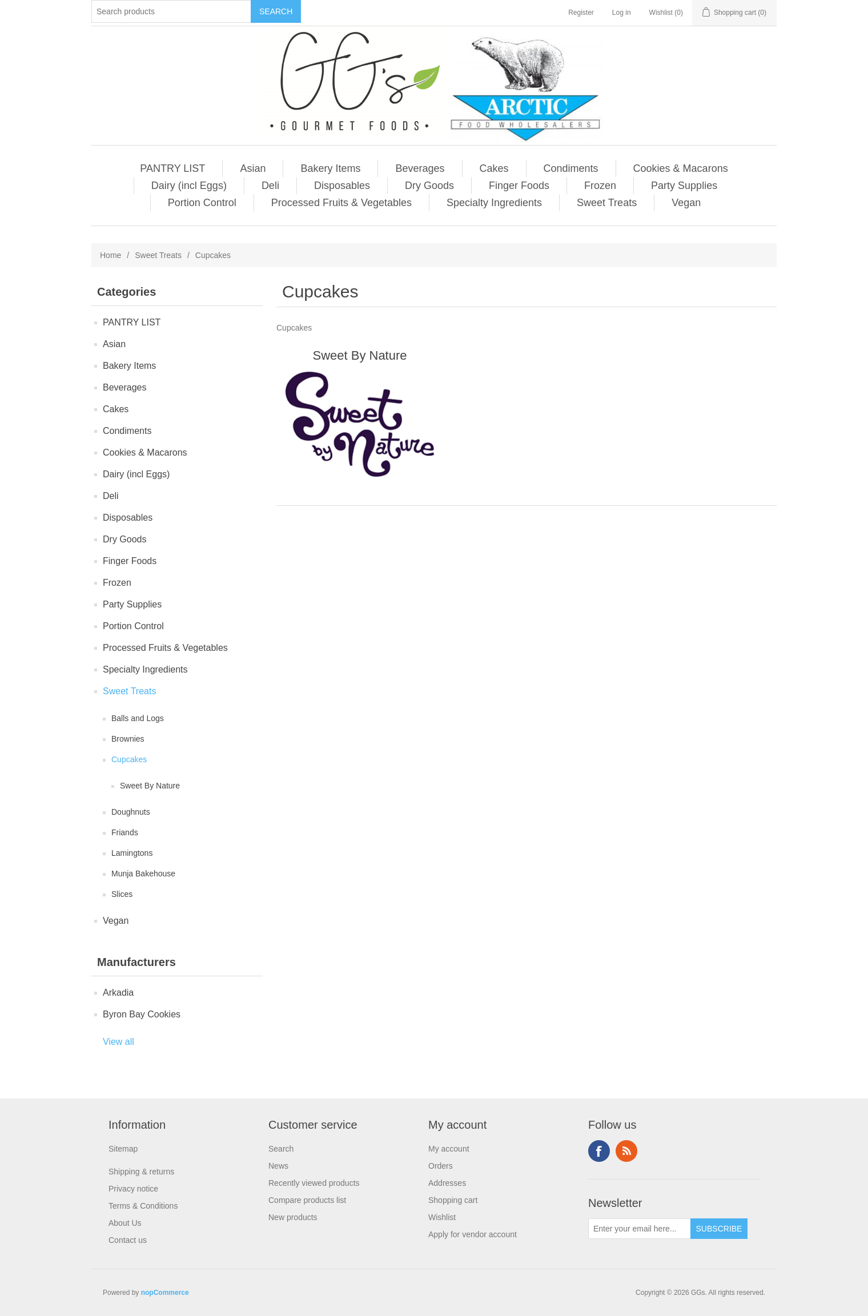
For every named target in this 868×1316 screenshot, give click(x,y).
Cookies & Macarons (680, 168)
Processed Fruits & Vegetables (341, 202)
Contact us (127, 1240)
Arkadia (118, 992)
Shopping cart (452, 1200)
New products (293, 1217)
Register (581, 13)
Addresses (447, 1183)
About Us (125, 1223)
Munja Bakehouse (143, 873)
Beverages (419, 168)
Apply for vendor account (472, 1234)
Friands (124, 832)
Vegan (686, 202)
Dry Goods (429, 185)
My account (448, 1148)
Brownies (127, 738)
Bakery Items (330, 168)
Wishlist (442, 1217)
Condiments (571, 168)
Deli (270, 185)
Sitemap (123, 1148)
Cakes (494, 168)
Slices (121, 894)
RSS (626, 1151)
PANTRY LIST (172, 168)
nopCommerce (165, 1293)
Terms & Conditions (143, 1205)
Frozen (600, 185)
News (278, 1165)
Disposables (342, 185)
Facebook (599, 1151)
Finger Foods (519, 185)
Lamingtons (131, 853)
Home (110, 255)
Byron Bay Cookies (141, 1014)
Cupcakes (129, 759)
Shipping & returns (141, 1171)
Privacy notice (133, 1188)
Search (281, 1148)
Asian (253, 168)
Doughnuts (130, 811)
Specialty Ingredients (494, 202)
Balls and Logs (137, 718)
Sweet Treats (607, 202)
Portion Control (202, 202)
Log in (621, 13)
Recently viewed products (314, 1183)
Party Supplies (684, 185)
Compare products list (307, 1200)
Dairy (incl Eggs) (189, 185)
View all (118, 1042)
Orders (440, 1165)
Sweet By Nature (150, 785)
